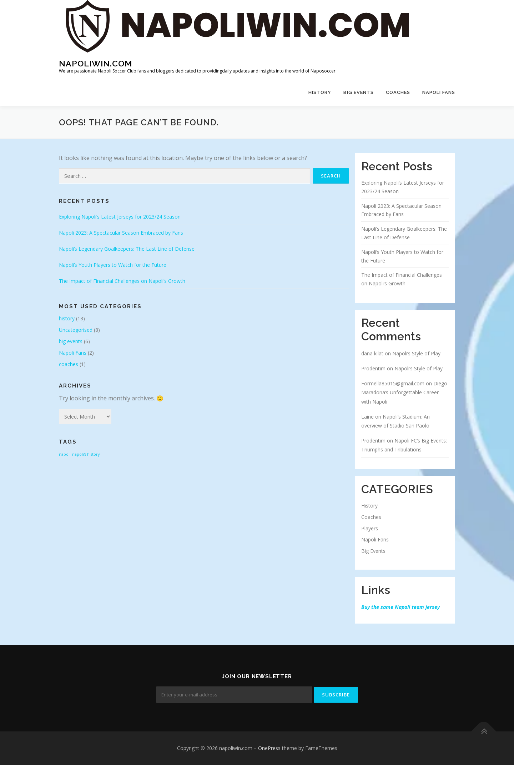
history (319, 92)
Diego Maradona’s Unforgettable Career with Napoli (404, 392)
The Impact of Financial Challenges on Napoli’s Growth (122, 281)
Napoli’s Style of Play (416, 353)
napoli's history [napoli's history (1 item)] (86, 454)
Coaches (371, 517)
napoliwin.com (95, 63)
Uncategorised (75, 329)
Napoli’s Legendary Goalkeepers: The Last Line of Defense (127, 248)
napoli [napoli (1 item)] (65, 454)
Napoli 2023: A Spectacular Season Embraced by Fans (121, 232)
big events (358, 92)
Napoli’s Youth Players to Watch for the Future (112, 264)
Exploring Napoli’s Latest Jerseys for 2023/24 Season (120, 216)
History (369, 505)
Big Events (373, 551)
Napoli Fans (438, 92)
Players (369, 528)
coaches (398, 92)
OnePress (269, 748)
